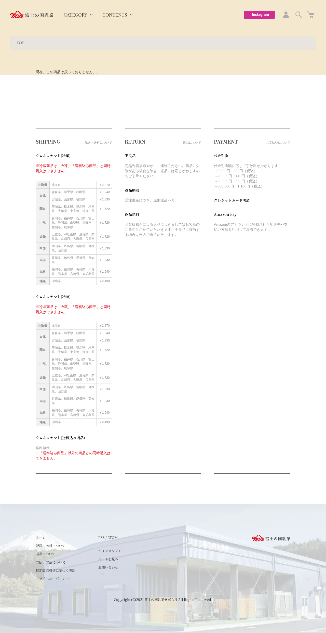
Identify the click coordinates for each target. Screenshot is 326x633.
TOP (20, 43)
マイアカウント (109, 550)
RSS (101, 537)
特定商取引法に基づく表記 (55, 570)
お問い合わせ (108, 567)
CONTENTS (114, 15)
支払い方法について (50, 562)
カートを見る (108, 558)
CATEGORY (75, 15)
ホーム (41, 537)
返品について (46, 553)
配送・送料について (50, 545)
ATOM (112, 537)
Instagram (260, 14)
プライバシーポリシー (52, 578)
